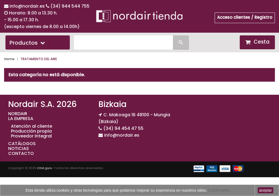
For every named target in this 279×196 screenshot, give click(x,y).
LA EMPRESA (20, 118)
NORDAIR (17, 114)
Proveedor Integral (31, 136)
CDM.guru (44, 168)
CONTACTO (21, 153)
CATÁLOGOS (22, 143)
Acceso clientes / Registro (244, 17)
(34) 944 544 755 (69, 6)
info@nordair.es (28, 6)
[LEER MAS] (218, 190)
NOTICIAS (18, 148)
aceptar (265, 190)
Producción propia (31, 131)
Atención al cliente (31, 126)
